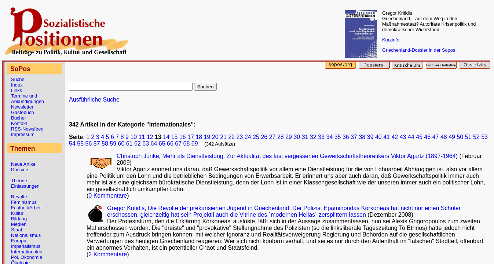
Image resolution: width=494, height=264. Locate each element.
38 (362, 137)
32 (313, 137)
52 (476, 137)
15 (174, 137)
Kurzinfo (390, 40)
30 (296, 137)
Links (16, 90)
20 (215, 137)
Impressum (22, 134)
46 (427, 137)
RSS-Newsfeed (27, 129)
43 (403, 137)
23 (240, 137)
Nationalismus (26, 235)
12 (150, 137)
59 (113, 143)
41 (386, 137)
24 (248, 137)
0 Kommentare (107, 195)
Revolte (19, 196)
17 (190, 137)
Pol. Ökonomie (26, 257)
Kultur (17, 213)
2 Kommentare (107, 254)
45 (419, 137)
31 (305, 137)
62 (137, 143)
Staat (16, 229)
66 (170, 143)
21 (223, 137)
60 (121, 143)
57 (97, 143)
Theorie (19, 180)
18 (198, 137)
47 (435, 137)
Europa (18, 240)
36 (346, 137)
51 (468, 137)
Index (17, 85)
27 (272, 137)
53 (484, 137)
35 (337, 137)
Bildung (19, 218)
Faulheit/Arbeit (26, 207)
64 (154, 143)
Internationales (26, 251)
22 (231, 137)
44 (411, 137)
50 (460, 137)
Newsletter (22, 107)
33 (321, 137)
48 (443, 137)
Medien (18, 224)
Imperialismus (25, 246)
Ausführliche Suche (94, 99)
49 (452, 137)
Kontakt (19, 123)
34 (329, 137)
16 (182, 137)
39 (370, 137)
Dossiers (20, 169)
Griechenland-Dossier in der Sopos (418, 50)
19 (207, 137)
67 (178, 143)
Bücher (18, 118)
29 (288, 137)
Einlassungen (25, 186)
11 (142, 137)
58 (105, 143)
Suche (18, 79)
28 (280, 137)
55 (80, 143)
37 (354, 137)
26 (264, 137)
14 (166, 137)
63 (145, 143)
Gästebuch (22, 112)
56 (88, 143)
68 (186, 143)
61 (129, 143)
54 (72, 143)
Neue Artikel (24, 164)
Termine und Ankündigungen (27, 98)
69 (194, 143)
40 (378, 137)
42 (394, 137)
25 (256, 137)
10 (133, 137)
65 (162, 143)
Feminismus (24, 202)
